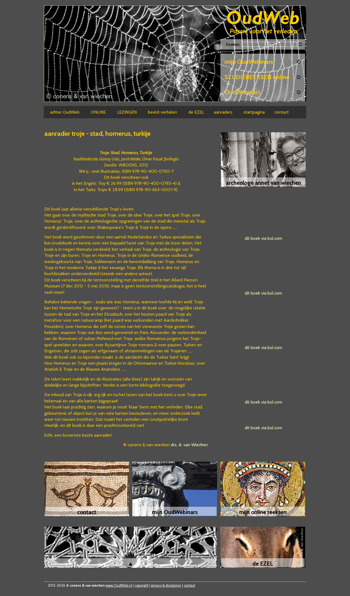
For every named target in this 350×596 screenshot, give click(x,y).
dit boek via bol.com (263, 238)
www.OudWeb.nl (119, 585)
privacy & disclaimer (166, 585)
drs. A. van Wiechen (189, 444)
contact (189, 585)
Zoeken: (233, 44)
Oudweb (263, 18)
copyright (141, 585)
